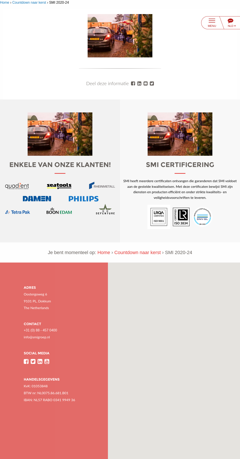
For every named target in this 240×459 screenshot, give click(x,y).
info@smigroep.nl (37, 337)
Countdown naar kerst (29, 2)
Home (4, 2)
